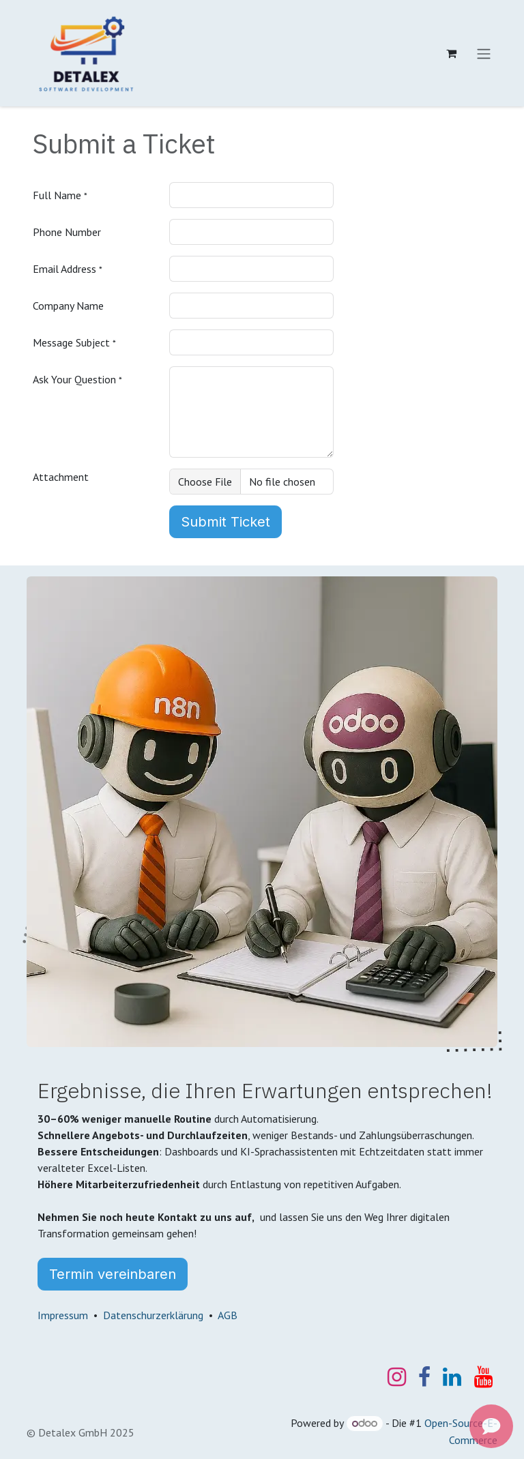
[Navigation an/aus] (483, 53)
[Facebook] (424, 1377)
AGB (227, 1315)
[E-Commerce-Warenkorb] (451, 53)
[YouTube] (483, 1377)
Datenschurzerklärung (153, 1315)
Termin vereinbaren (112, 1274)
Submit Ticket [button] (225, 522)
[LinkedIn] (452, 1377)
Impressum (63, 1315)
